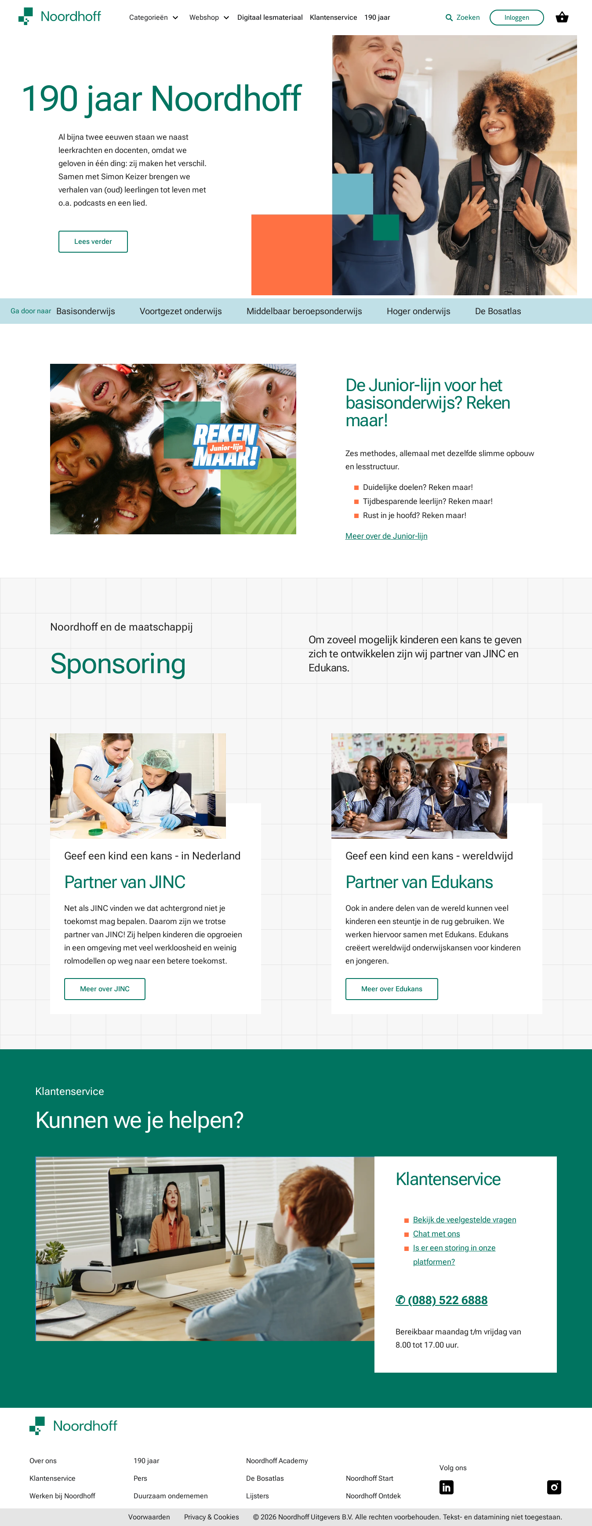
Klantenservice (333, 17)
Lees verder (93, 241)
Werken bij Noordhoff (62, 1496)
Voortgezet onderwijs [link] (181, 311)
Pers (140, 1478)
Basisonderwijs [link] (85, 311)
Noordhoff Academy (277, 1461)
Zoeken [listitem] (462, 17)
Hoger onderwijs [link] (418, 311)
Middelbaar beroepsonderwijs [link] (304, 311)
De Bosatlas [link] (498, 311)
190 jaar (377, 17)
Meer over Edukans (391, 989)
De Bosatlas (265, 1478)
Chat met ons (436, 1233)
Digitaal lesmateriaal (270, 17)
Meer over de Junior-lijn (386, 535)
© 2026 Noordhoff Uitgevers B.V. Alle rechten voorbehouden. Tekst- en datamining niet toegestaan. (408, 1517)
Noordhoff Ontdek (373, 1496)
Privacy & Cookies (211, 1517)
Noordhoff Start (369, 1478)
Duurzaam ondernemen (171, 1496)
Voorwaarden (149, 1517)
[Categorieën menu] (154, 17)
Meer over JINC (105, 989)
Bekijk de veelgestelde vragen (464, 1219)
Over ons (43, 1461)
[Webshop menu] (209, 17)
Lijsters (257, 1496)
